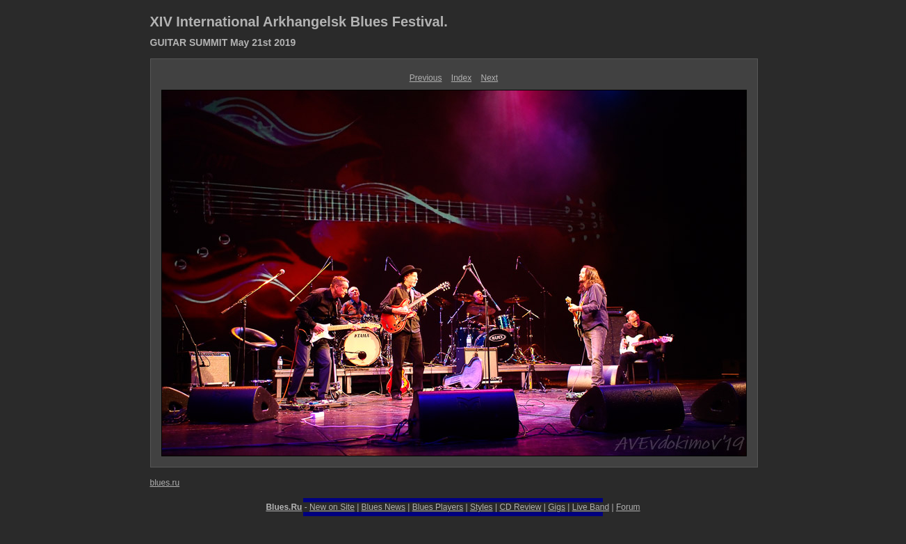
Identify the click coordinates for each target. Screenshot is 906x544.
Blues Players (437, 507)
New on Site (332, 507)
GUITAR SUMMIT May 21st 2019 (223, 42)
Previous (426, 78)
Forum (628, 507)
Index (461, 78)
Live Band (590, 507)
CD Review (520, 507)
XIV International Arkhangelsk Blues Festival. (299, 21)
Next (490, 78)
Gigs (556, 507)
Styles (481, 507)
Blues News (383, 507)
